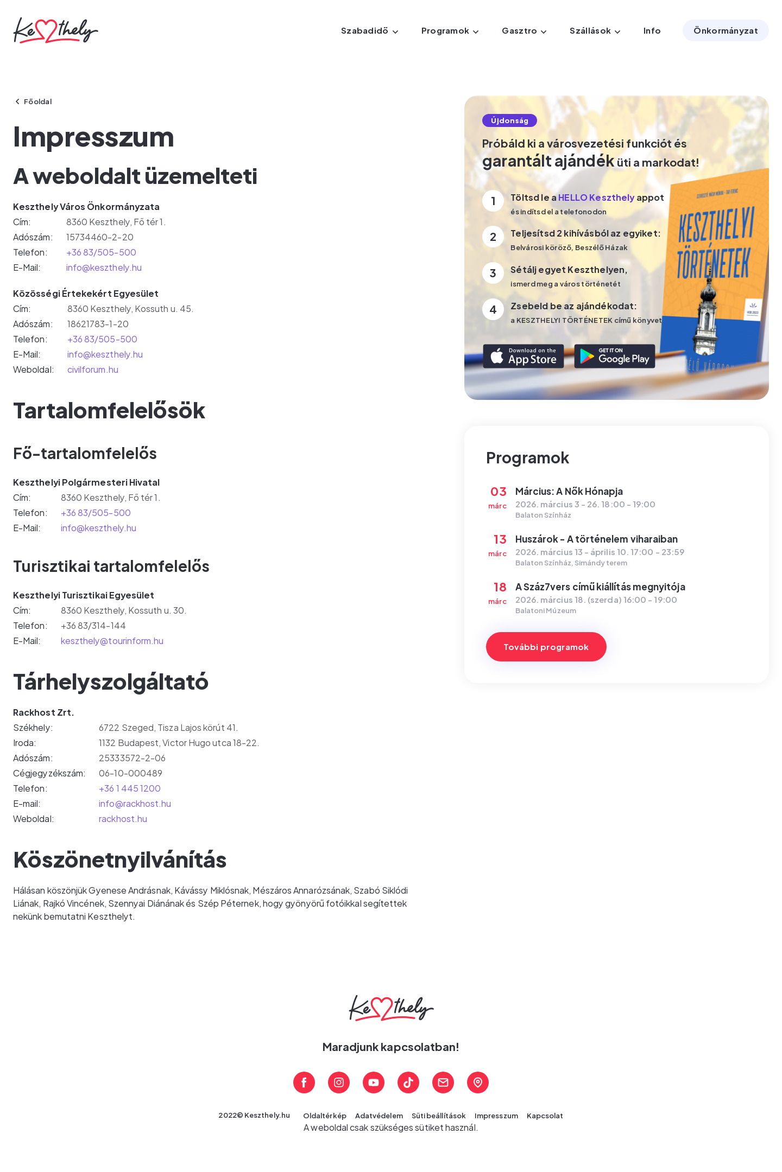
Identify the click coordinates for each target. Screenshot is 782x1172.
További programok (546, 646)
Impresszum (496, 1115)
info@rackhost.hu (135, 803)
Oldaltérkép (324, 1115)
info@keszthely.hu (104, 267)
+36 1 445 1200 (130, 788)
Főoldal (38, 101)
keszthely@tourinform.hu (112, 640)
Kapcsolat (545, 1115)
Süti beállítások (439, 1115)
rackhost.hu (123, 818)
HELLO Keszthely (596, 197)
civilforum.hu (92, 369)
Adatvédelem (379, 1115)
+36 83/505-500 (101, 252)
